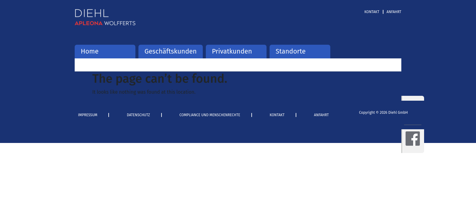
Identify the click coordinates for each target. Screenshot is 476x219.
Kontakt (371, 12)
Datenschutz (138, 115)
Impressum (87, 115)
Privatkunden (232, 51)
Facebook (413, 138)
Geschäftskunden (170, 51)
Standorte (291, 51)
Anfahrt (393, 12)
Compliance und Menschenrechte (209, 115)
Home (90, 51)
